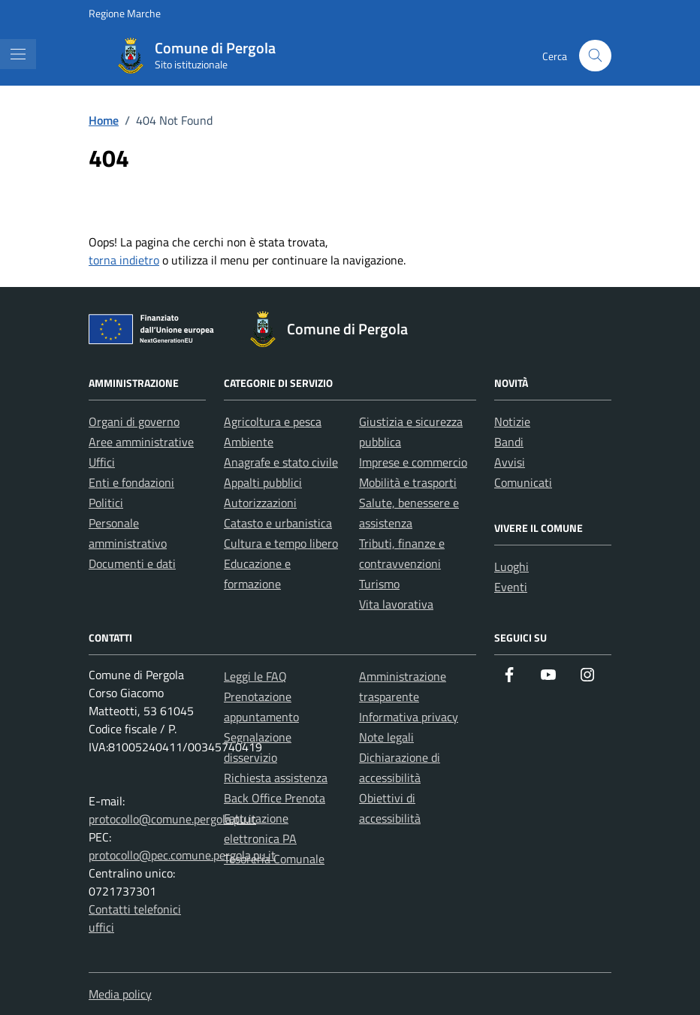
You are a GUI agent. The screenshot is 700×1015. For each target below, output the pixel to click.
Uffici (102, 462)
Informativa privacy (408, 717)
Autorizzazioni (260, 503)
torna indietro (124, 260)
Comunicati (523, 482)
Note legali (386, 737)
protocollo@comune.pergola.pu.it (172, 819)
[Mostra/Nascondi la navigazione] (18, 54)
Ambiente (248, 442)
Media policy (120, 994)
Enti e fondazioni (131, 482)
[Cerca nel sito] (595, 56)
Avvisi (509, 462)
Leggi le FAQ (255, 676)
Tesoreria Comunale (274, 859)
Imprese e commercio (413, 462)
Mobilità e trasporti (408, 482)
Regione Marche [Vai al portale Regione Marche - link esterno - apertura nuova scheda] (125, 13)
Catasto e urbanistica (278, 523)
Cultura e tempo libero (281, 543)
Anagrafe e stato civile (281, 462)
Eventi (510, 587)
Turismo (379, 584)
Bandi (508, 442)
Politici (106, 503)
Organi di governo (134, 421)
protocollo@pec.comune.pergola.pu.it (182, 855)
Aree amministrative (141, 442)
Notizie (512, 421)
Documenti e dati (132, 563)
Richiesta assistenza (275, 778)
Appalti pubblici (263, 482)
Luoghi (511, 566)
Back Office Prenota (274, 798)
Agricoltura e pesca (272, 421)
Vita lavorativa (396, 604)
